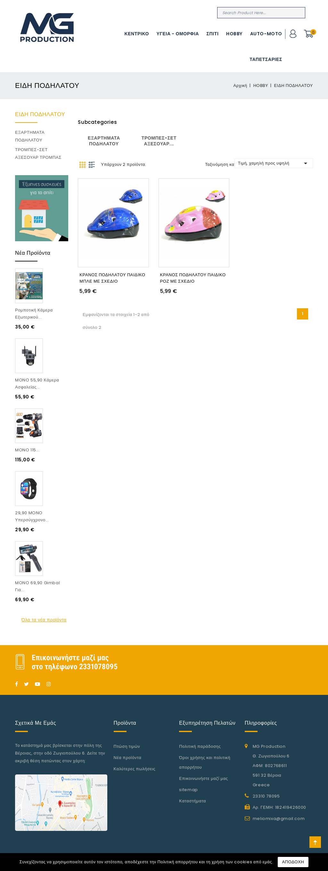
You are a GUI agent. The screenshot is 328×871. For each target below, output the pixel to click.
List (92, 165)
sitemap (188, 790)
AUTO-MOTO (266, 33)
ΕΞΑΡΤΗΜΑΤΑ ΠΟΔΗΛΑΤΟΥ (30, 136)
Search (299, 12)
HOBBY (234, 33)
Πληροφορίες (261, 723)
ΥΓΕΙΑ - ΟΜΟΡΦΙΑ (178, 33)
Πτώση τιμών (127, 746)
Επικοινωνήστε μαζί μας (203, 778)
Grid (82, 165)
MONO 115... (27, 450)
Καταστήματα (192, 801)
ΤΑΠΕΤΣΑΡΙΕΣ (266, 59)
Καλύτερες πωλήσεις (135, 769)
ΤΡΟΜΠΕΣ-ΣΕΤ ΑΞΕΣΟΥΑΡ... (159, 141)
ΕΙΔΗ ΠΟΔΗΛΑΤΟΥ (40, 114)
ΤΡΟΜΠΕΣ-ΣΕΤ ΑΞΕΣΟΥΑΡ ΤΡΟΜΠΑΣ (38, 153)
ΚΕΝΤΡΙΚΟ (136, 33)
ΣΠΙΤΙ (213, 33)
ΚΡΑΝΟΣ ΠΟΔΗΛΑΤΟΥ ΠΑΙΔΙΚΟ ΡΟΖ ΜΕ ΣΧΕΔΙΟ (193, 277)
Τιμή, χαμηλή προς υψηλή (273, 163)
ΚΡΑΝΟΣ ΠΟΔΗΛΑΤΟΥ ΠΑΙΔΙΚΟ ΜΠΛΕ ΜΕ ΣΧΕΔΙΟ (112, 277)
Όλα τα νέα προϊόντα (44, 620)
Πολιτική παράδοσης (200, 746)
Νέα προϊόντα (128, 758)
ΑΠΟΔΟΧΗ (293, 862)
